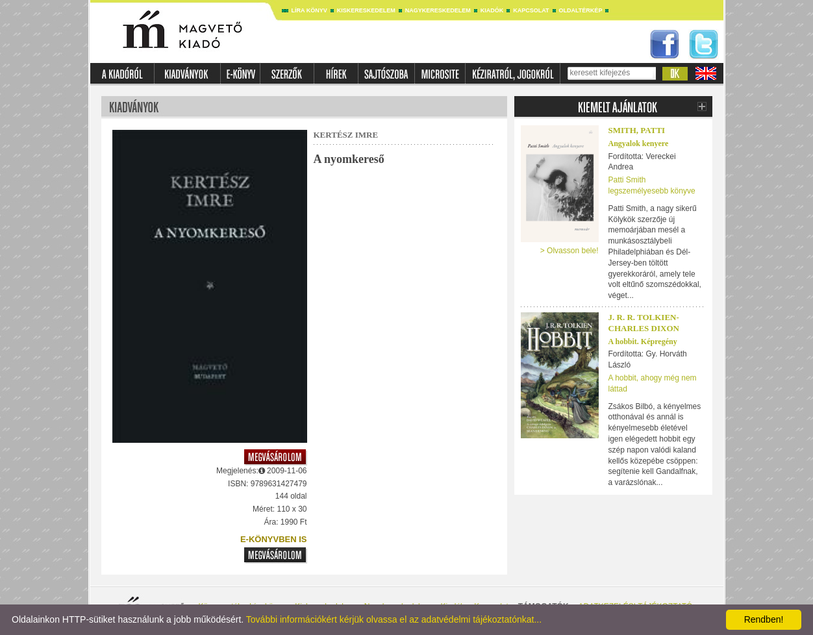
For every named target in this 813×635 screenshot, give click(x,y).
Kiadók (492, 10)
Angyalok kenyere (638, 143)
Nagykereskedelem (438, 10)
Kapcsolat (531, 10)
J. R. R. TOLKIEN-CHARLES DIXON (643, 322)
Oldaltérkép (581, 10)
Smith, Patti (637, 130)
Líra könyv (309, 10)
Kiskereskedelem (366, 10)
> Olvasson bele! (569, 250)
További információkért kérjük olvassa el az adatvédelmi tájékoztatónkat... (394, 619)
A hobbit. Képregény (642, 341)
